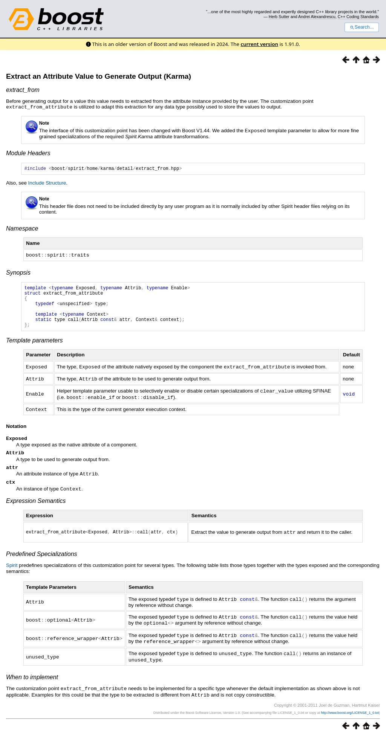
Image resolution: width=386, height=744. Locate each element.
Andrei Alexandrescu (316, 16)
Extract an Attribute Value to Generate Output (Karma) (98, 76)
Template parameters (34, 349)
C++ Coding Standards (358, 16)
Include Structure (47, 183)
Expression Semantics (36, 510)
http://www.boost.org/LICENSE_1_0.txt (350, 720)
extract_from (23, 90)
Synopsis (18, 272)
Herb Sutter (279, 16)
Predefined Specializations (41, 564)
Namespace (22, 229)
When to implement (32, 685)
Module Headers (28, 152)
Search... (362, 27)
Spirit (11, 576)
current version (259, 44)
